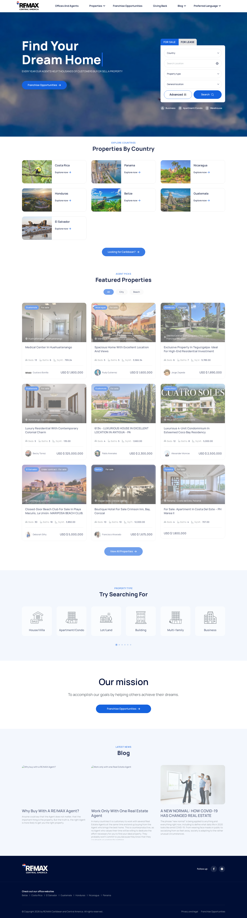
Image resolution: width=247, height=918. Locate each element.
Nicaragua (94, 895)
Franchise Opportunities (127, 6)
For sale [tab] (170, 42)
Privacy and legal (189, 911)
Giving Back (160, 6)
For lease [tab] (188, 42)
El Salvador (51, 895)
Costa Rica (36, 895)
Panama (107, 895)
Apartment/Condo (190, 108)
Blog (180, 6)
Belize (25, 895)
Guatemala (66, 895)
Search (207, 94)
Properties (95, 6)
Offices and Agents (67, 6)
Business (168, 108)
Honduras (80, 895)
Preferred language (206, 6)
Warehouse (213, 108)
